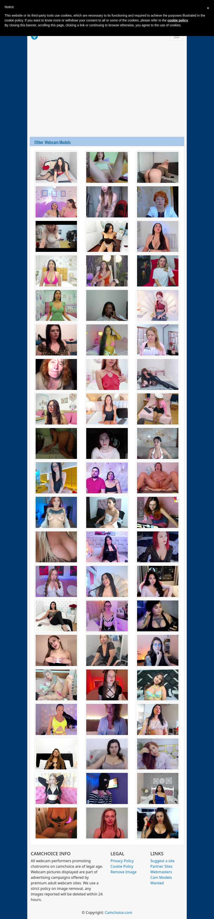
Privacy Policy (122, 860)
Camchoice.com (118, 912)
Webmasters (161, 871)
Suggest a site (162, 860)
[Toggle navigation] (176, 36)
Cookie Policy (121, 866)
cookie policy (178, 20)
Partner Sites (161, 866)
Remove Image (123, 871)
